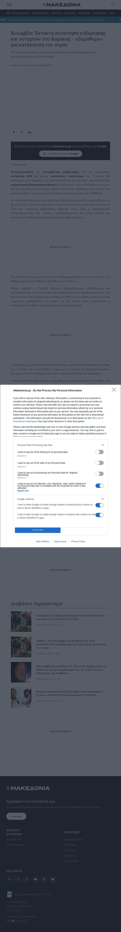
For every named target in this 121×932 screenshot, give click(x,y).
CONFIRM (38, 530)
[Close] (115, 391)
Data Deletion (42, 541)
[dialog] (60, 466)
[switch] (99, 452)
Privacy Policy (78, 541)
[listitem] (60, 445)
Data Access (60, 541)
